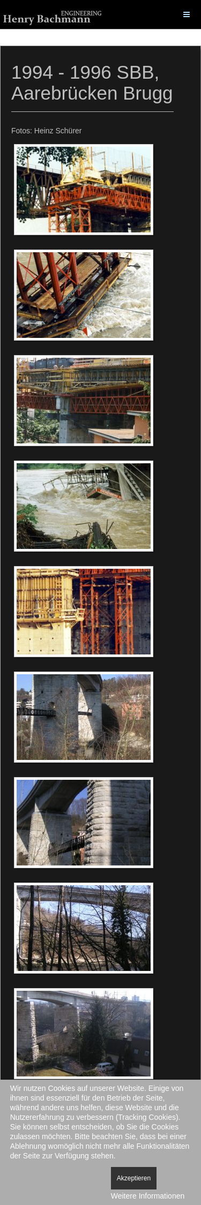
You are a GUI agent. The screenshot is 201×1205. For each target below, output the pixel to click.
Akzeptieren (134, 1178)
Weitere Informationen (147, 1196)
